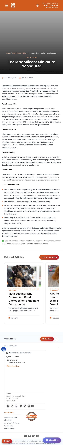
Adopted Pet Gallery (12, 423)
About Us (7, 420)
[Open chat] (52, 440)
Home (8, 53)
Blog (13, 53)
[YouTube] (20, 406)
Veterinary (13, 290)
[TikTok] (16, 406)
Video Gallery (9, 429)
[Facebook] (8, 406)
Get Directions (12, 366)
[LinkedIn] (32, 406)
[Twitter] (24, 406)
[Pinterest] (29, 406)
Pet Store (17, 289)
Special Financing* (11, 417)
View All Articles (49, 257)
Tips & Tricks (21, 53)
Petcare (25, 289)
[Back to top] (57, 339)
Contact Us (8, 426)
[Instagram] (12, 406)
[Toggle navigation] (6, 5)
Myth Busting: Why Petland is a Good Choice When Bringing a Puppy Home (24, 299)
